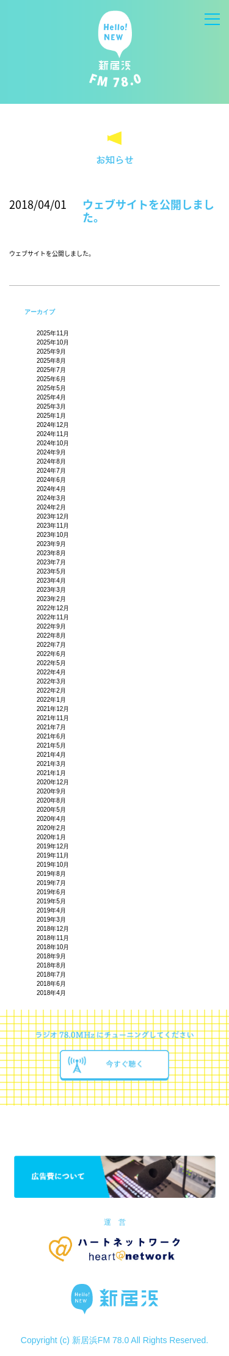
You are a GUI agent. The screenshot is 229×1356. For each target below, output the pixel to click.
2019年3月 (51, 919)
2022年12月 (53, 608)
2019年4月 (51, 910)
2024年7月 (51, 470)
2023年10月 (53, 534)
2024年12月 (53, 424)
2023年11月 (53, 525)
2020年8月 (51, 800)
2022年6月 (51, 654)
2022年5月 (51, 663)
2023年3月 (51, 589)
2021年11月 (53, 718)
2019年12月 (53, 846)
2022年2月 (51, 690)
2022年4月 (51, 672)
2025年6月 (51, 379)
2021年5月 (51, 745)
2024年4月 (51, 489)
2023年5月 (51, 571)
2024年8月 (51, 461)
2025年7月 (51, 369)
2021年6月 (51, 736)
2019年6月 (51, 892)
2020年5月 (51, 809)
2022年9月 (51, 626)
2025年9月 (51, 351)
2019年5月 (51, 901)
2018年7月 (51, 974)
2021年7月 (51, 727)
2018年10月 (53, 947)
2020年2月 (51, 828)
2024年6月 (51, 479)
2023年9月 (51, 544)
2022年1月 (51, 699)
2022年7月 (51, 644)
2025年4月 (51, 397)
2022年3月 (51, 681)
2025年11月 (53, 333)
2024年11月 (53, 434)
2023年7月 (51, 562)
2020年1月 (51, 837)
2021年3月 (51, 763)
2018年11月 (53, 938)
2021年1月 (51, 773)
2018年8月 (51, 965)
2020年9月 (51, 791)
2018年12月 (53, 928)
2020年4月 (51, 818)
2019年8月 (51, 873)
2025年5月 (51, 388)
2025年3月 (51, 406)
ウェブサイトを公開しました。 (148, 211)
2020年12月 (53, 782)
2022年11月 (53, 617)
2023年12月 (53, 516)
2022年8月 (51, 635)
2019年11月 (53, 855)
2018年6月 (51, 983)
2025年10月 (53, 342)
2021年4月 (51, 754)
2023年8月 (51, 553)
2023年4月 (51, 580)
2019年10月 (53, 864)
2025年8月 (51, 360)
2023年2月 (51, 599)
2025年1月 (51, 415)
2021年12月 (53, 708)
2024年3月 (51, 498)
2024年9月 (51, 452)
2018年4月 (51, 993)
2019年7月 (51, 883)
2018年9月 (51, 956)
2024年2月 (51, 507)
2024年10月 (53, 443)
